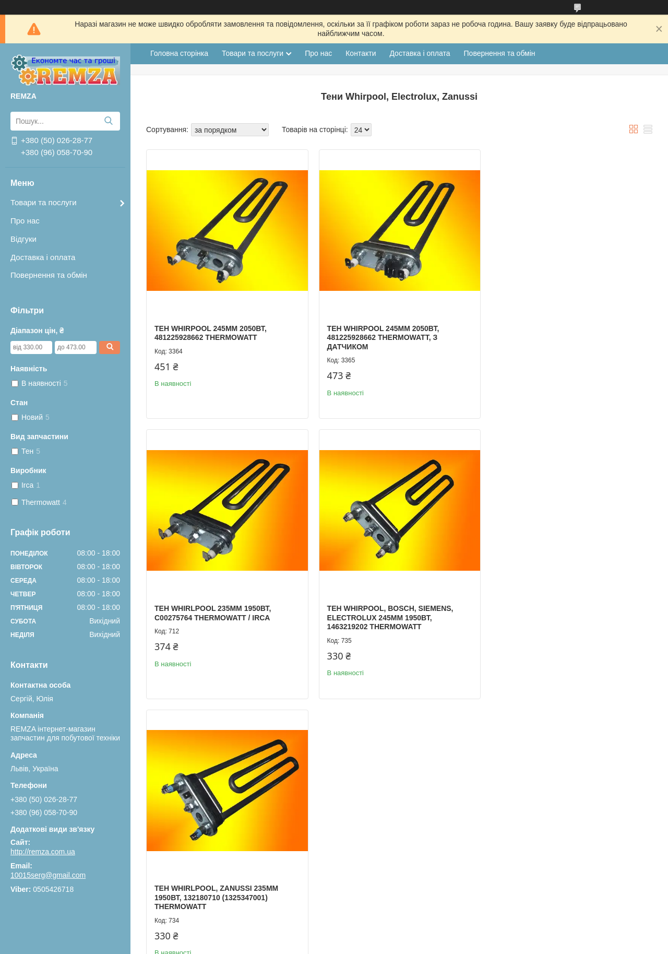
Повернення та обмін (48, 274)
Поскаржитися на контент (379, 944)
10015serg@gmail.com (48, 875)
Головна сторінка (179, 53)
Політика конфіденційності (460, 944)
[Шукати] (108, 121)
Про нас (25, 220)
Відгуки (23, 238)
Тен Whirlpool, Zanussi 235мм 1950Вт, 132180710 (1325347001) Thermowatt (386, 613)
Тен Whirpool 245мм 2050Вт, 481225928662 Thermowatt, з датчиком (381, 335)
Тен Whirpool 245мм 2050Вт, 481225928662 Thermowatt (210, 331)
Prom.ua (383, 925)
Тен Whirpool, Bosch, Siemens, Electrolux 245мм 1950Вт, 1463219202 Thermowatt (217, 613)
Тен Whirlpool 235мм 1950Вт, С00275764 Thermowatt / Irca (553, 331)
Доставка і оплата (42, 257)
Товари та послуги (43, 202)
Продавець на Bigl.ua (334, 934)
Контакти (360, 53)
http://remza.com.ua (42, 851)
